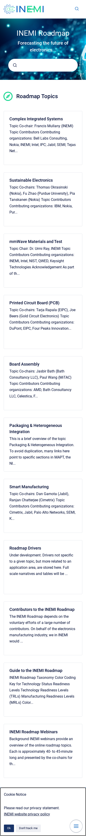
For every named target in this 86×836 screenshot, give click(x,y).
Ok (9, 828)
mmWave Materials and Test (35, 241)
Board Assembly (24, 364)
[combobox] (43, 65)
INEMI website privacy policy (27, 814)
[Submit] (15, 65)
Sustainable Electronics (31, 180)
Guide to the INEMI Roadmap (35, 670)
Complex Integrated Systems (36, 118)
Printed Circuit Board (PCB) (34, 302)
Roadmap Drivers (25, 548)
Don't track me (28, 828)
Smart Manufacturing (29, 486)
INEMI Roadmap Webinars (33, 731)
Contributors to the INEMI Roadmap (42, 609)
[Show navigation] (76, 826)
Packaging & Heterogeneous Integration (35, 428)
